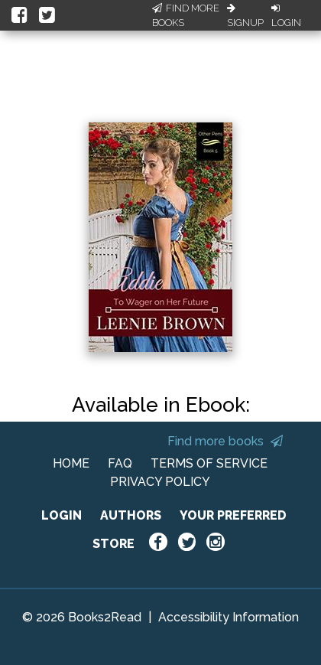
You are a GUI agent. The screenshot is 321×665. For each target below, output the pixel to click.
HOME (71, 463)
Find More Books (185, 15)
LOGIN (61, 515)
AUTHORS (130, 515)
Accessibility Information (228, 617)
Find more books (225, 441)
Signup (245, 16)
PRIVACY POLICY (160, 481)
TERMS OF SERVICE (209, 463)
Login (286, 16)
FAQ (120, 463)
